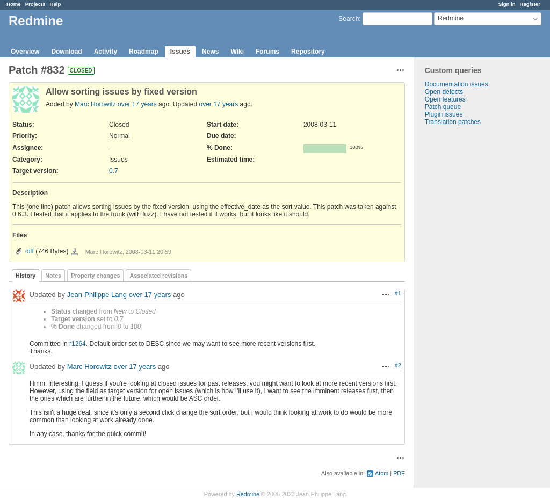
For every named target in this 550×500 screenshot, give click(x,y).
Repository (308, 51)
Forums (267, 51)
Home (13, 4)
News (210, 51)
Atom (381, 473)
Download (66, 51)
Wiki (237, 51)
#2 (398, 365)
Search (348, 19)
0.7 (113, 171)
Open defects (444, 92)
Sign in (507, 4)
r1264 (77, 343)
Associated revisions (158, 275)
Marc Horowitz (95, 104)
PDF (399, 473)
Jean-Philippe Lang (97, 295)
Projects (35, 4)
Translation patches (453, 122)
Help (55, 4)
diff (29, 251)
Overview (25, 51)
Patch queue (443, 107)
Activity (105, 51)
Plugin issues (444, 114)
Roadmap (143, 51)
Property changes (95, 275)
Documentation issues (456, 84)
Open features (445, 99)
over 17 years (137, 104)
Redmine (247, 494)
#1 (398, 293)
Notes (53, 275)
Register (530, 4)
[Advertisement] (468, 294)
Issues (180, 51)
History (25, 275)
